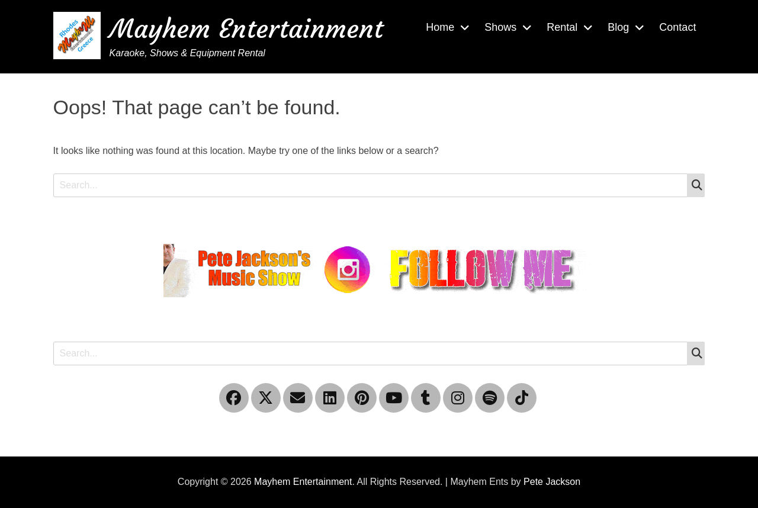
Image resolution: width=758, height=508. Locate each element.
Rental (562, 27)
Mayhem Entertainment (246, 28)
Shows (500, 27)
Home (440, 27)
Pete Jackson (551, 482)
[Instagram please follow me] (379, 270)
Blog (618, 27)
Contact (677, 27)
